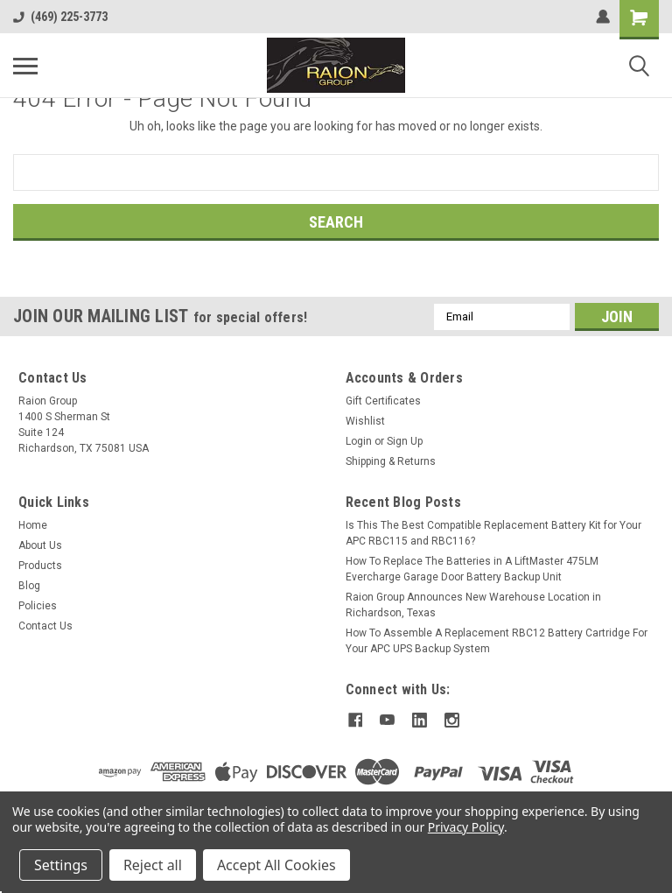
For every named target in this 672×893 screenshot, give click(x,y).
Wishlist (365, 421)
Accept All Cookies (276, 865)
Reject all (152, 865)
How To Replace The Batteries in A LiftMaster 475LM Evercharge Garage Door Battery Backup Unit (472, 569)
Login (359, 441)
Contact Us (45, 626)
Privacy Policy (466, 827)
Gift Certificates (383, 401)
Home (32, 525)
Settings (61, 865)
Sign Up (405, 441)
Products (40, 565)
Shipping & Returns (391, 461)
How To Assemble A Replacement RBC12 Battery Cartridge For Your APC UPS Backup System (497, 641)
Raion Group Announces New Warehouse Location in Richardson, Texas (473, 605)
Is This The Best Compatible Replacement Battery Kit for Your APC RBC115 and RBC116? (493, 533)
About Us (40, 545)
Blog (29, 586)
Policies (37, 606)
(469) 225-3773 (60, 17)
